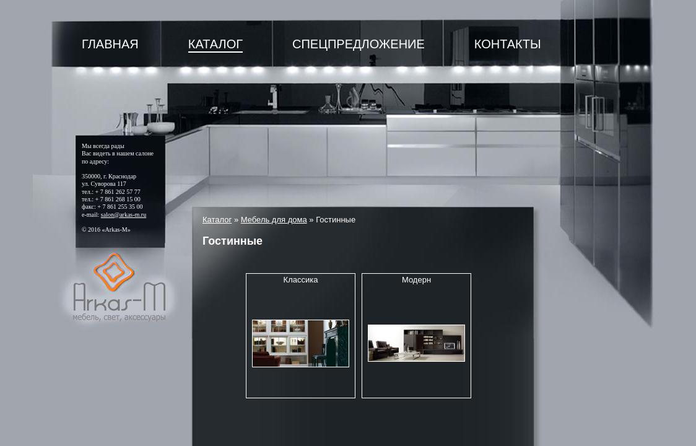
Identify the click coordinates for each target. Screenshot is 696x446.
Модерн (416, 279)
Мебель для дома (274, 219)
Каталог (215, 44)
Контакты (507, 44)
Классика (301, 279)
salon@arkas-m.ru (123, 214)
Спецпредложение (358, 44)
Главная (110, 44)
